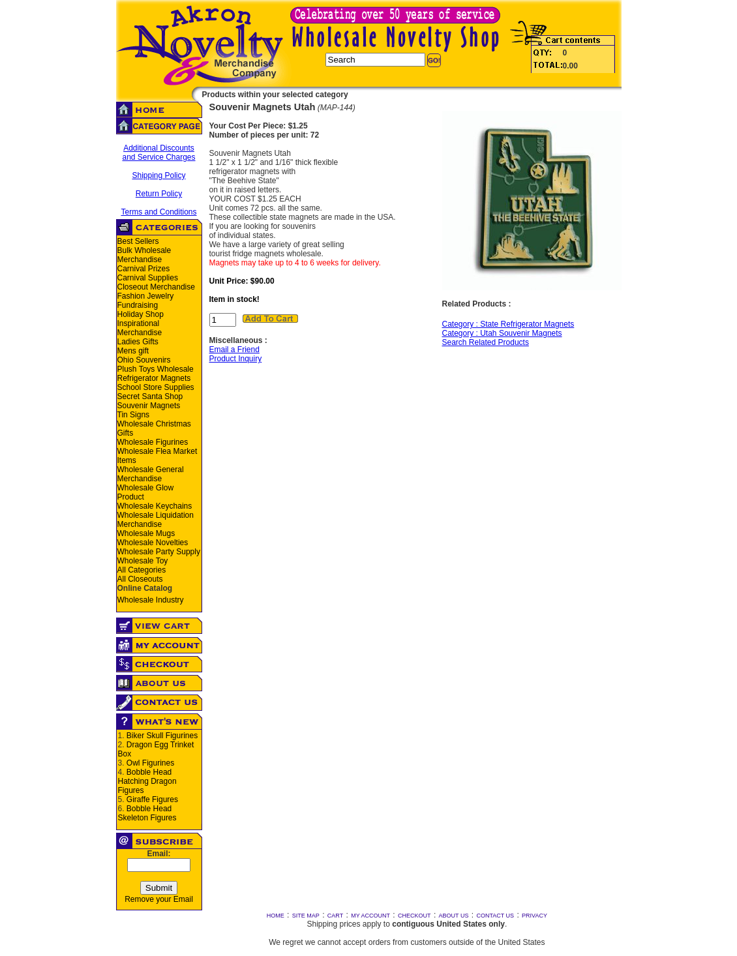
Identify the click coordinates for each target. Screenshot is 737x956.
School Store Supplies (155, 387)
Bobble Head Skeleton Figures (147, 813)
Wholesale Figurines (152, 442)
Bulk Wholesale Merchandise (144, 255)
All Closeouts (140, 579)
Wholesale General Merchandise (150, 474)
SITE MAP (306, 915)
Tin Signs (133, 414)
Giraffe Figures (152, 799)
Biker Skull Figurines (162, 735)
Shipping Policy (158, 175)
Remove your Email (159, 899)
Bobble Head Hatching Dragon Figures (147, 781)
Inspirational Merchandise (139, 328)
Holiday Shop (140, 314)
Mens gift (133, 350)
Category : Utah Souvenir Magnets (502, 333)
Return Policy (159, 193)
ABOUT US (454, 915)
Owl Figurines (150, 763)
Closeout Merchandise (156, 286)
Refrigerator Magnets (154, 378)
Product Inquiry (235, 358)
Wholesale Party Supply (158, 551)
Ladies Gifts (137, 341)
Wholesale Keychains (154, 506)
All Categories (141, 570)
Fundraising (137, 305)
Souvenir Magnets (149, 405)
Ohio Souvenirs (144, 360)
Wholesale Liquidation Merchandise (155, 520)
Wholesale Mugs (146, 533)
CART (335, 915)
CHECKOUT (414, 915)
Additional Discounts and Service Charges (158, 152)
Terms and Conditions (158, 212)
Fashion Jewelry (145, 296)
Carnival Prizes (143, 268)
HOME (275, 915)
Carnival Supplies (147, 277)
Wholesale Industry (150, 600)
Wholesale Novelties (152, 542)
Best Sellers (138, 241)
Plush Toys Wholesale (155, 369)
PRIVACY (534, 915)
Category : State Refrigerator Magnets (508, 324)
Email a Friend (234, 349)
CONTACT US (495, 915)
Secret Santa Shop (150, 396)
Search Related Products (485, 342)
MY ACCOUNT (370, 915)
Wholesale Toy (142, 560)
